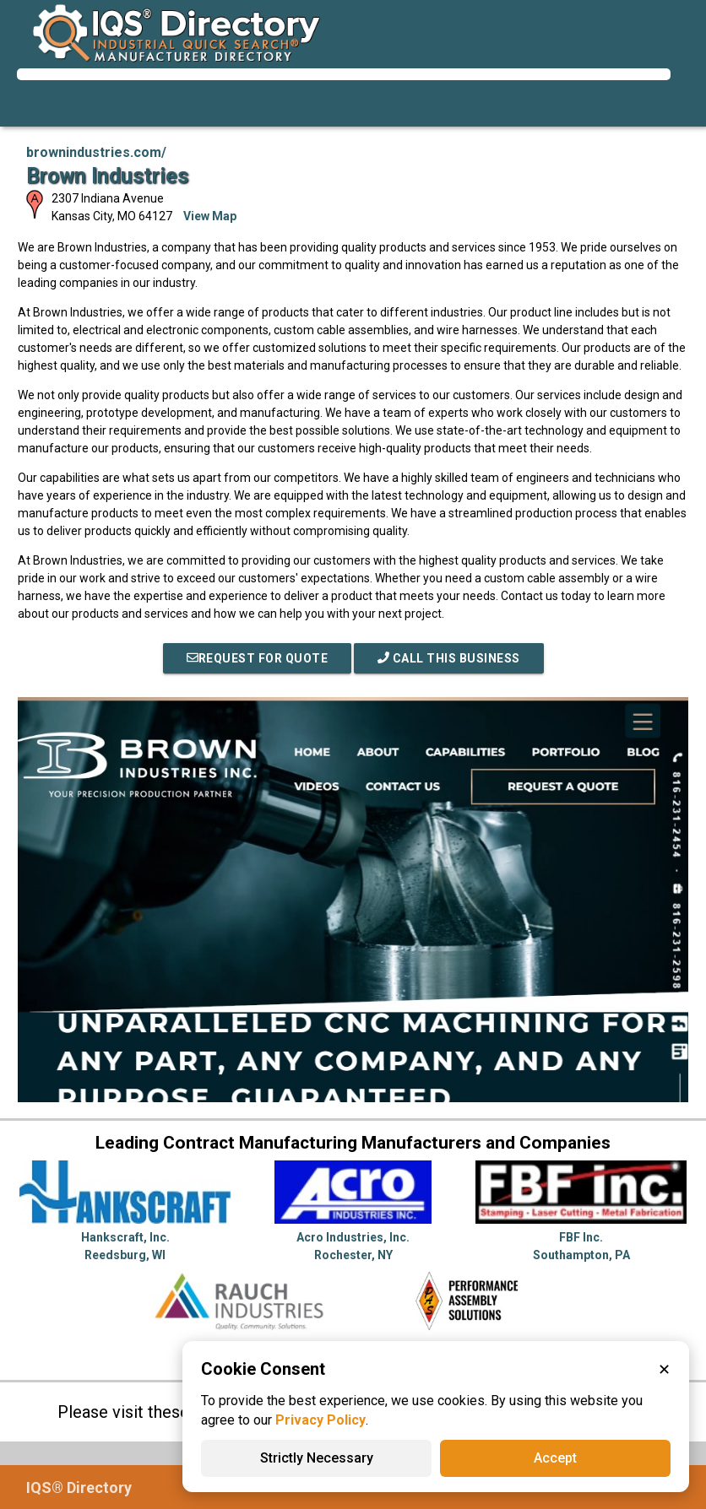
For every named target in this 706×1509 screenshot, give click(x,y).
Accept (555, 1458)
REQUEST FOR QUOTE (258, 658)
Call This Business (448, 658)
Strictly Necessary (316, 1458)
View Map (209, 216)
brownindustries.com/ (96, 152)
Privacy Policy (320, 1420)
